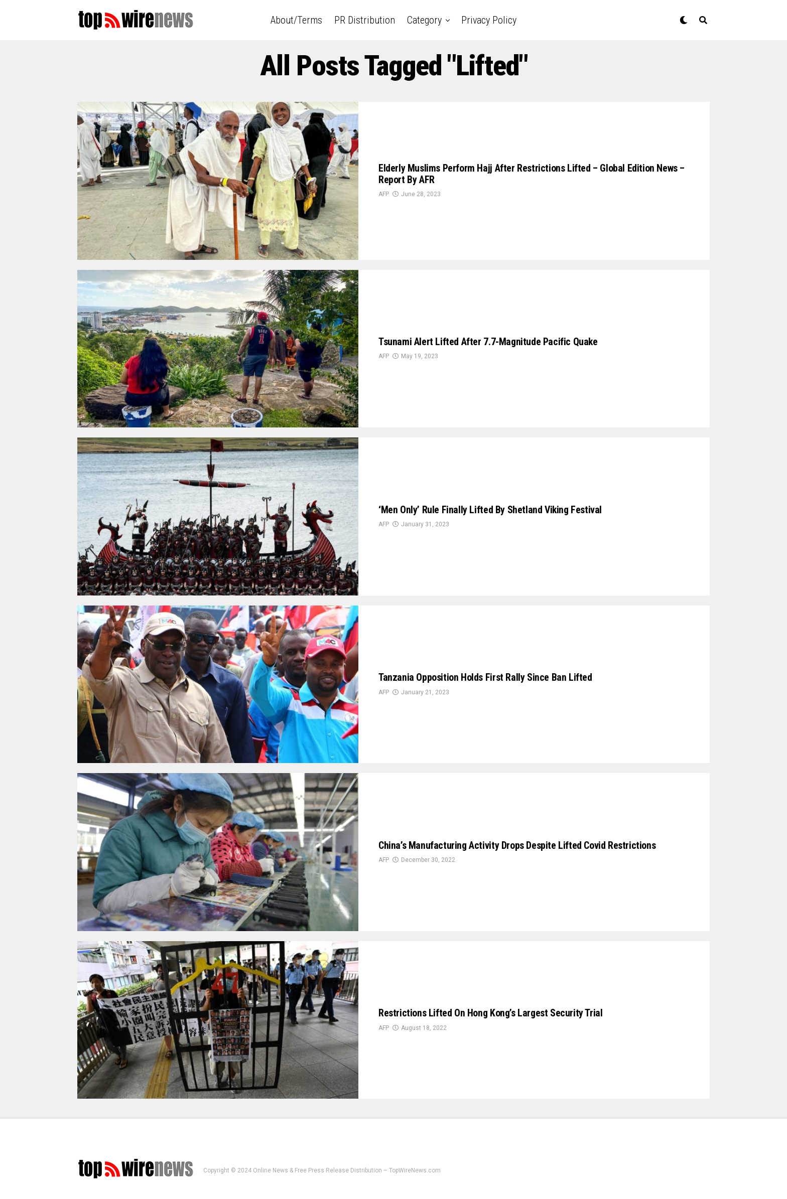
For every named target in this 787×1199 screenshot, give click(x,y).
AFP (383, 198)
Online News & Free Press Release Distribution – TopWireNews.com (347, 1170)
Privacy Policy (488, 20)
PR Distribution (364, 20)
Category (424, 20)
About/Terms (296, 20)
